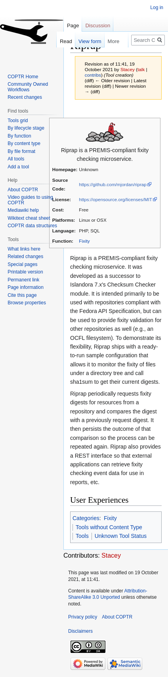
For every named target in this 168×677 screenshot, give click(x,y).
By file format (21, 151)
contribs (93, 74)
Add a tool (18, 167)
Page (73, 25)
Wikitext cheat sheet (29, 218)
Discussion (97, 25)
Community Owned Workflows (28, 86)
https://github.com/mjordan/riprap (112, 184)
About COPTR (23, 189)
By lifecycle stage (26, 128)
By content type (24, 143)
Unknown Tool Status (121, 536)
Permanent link (23, 280)
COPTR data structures (32, 225)
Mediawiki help (23, 210)
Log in (156, 7)
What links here (24, 249)
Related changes (25, 256)
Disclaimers (80, 631)
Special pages (22, 264)
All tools (16, 159)
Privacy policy (82, 617)
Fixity (84, 240)
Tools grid (18, 120)
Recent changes (25, 97)
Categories (86, 518)
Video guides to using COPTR (30, 200)
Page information (26, 287)
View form (85, 41)
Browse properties (27, 302)
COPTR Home (23, 76)
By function (19, 136)
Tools (82, 536)
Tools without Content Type (109, 527)
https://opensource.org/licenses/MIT (115, 199)
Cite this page (22, 295)
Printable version (25, 272)
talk (141, 69)
